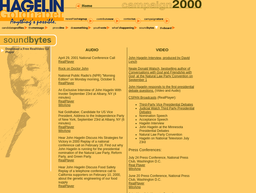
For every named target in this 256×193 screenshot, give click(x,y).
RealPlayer (66, 62)
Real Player (137, 165)
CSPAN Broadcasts (143, 97)
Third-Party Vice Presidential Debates (166, 104)
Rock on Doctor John (73, 68)
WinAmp (64, 105)
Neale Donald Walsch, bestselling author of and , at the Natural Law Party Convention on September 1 (161, 74)
